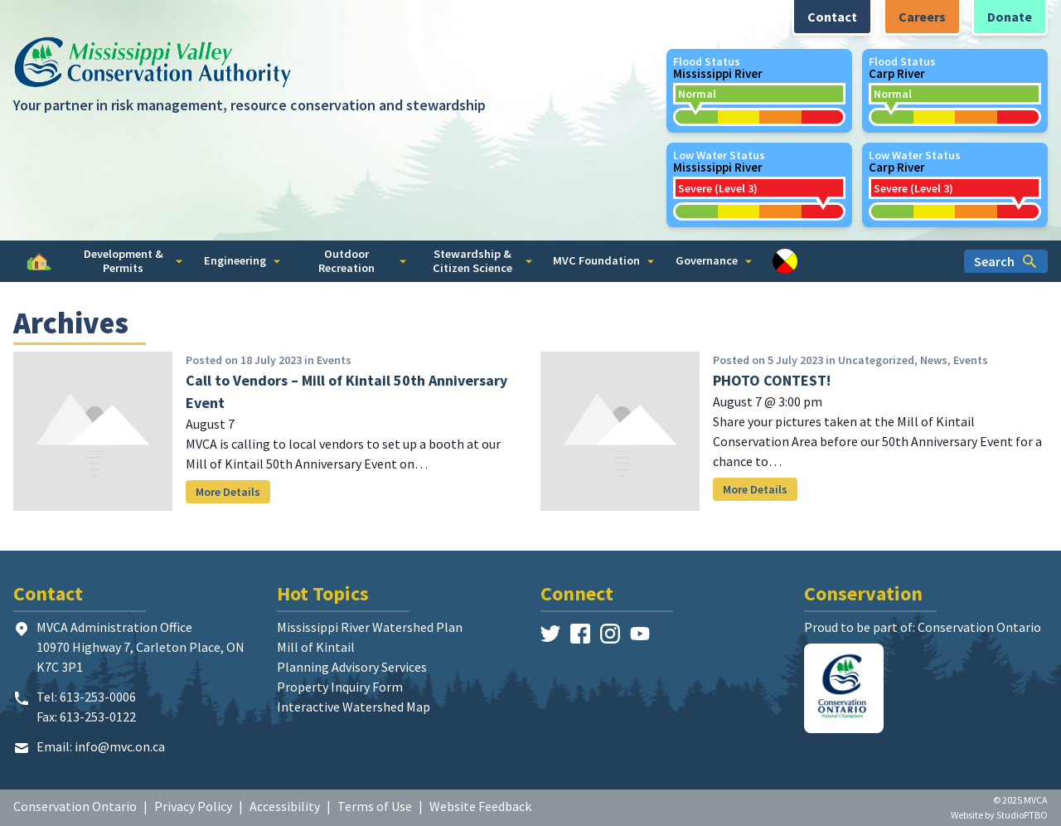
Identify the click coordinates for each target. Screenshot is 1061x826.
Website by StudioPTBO (999, 815)
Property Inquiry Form (340, 686)
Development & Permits (133, 260)
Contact (832, 16)
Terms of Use (374, 806)
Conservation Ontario (75, 806)
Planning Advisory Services (352, 666)
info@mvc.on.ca (120, 746)
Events (334, 359)
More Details (228, 491)
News (933, 359)
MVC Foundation (603, 260)
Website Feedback (480, 806)
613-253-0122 (98, 716)
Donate (1009, 16)
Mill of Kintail (316, 647)
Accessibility (285, 806)
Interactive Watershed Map (353, 706)
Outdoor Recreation (362, 260)
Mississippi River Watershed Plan (370, 627)
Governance (714, 260)
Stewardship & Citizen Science (482, 260)
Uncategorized (876, 359)
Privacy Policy (193, 806)
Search (1006, 261)
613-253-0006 (98, 696)
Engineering (242, 260)
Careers (922, 16)
